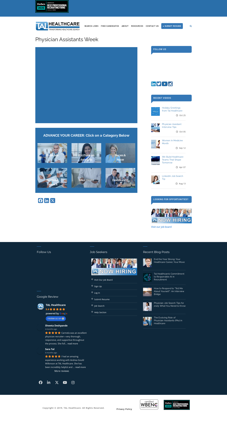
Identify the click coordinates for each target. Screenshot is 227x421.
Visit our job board (161, 226)
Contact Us (152, 26)
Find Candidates (110, 26)
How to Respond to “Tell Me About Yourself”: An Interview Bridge (169, 291)
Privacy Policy (124, 409)
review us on (55, 318)
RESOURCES (137, 26)
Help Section (100, 312)
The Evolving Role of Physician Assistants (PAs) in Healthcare (168, 320)
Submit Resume (102, 299)
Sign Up (98, 286)
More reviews (61, 371)
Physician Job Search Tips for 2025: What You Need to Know (170, 304)
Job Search (99, 305)
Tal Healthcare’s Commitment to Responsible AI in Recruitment (169, 277)
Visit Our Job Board (103, 279)
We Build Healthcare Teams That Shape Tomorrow (172, 160)
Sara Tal (49, 349)
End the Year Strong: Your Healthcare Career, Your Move (169, 260)
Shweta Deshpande (56, 325)
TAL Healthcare (56, 305)
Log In (97, 292)
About (125, 26)
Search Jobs (91, 26)
